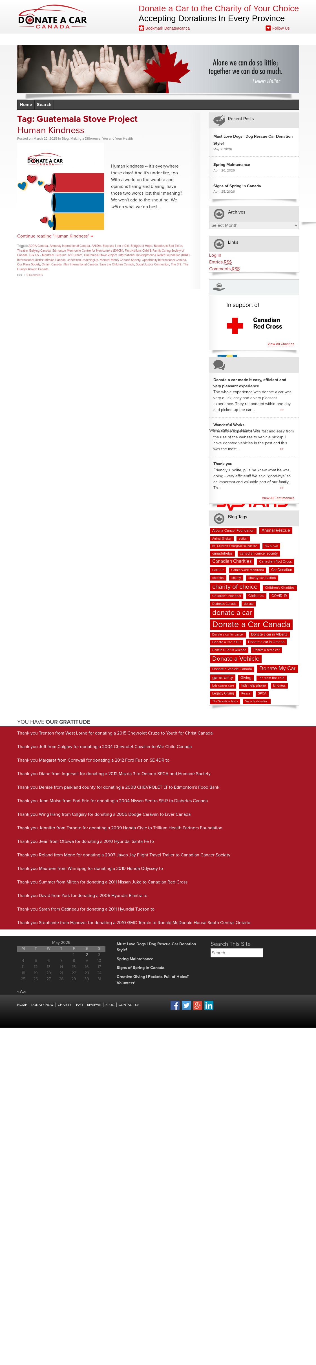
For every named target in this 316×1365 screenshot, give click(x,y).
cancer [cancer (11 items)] (218, 570)
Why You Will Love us (234, 430)
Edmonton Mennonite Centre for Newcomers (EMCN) (87, 250)
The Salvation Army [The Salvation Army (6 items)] (225, 701)
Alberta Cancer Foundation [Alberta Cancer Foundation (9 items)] (233, 531)
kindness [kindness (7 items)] (279, 685)
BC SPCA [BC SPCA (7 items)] (271, 546)
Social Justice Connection (152, 264)
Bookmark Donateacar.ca (164, 28)
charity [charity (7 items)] (236, 577)
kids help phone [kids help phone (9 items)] (253, 685)
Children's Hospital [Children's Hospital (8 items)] (226, 596)
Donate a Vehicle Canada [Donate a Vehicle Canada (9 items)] (232, 669)
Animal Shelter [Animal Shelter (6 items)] (221, 538)
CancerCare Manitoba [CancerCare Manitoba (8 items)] (247, 570)
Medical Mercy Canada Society (120, 259)
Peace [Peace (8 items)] (246, 693)
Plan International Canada (80, 264)
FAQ (172, 39)
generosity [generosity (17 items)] (222, 677)
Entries (220, 262)
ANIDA (96, 245)
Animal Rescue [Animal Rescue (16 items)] (276, 530)
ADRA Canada (38, 245)
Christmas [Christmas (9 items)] (256, 596)
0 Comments (34, 275)
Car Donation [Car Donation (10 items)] (281, 570)
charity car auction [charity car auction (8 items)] (262, 578)
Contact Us (271, 39)
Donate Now (73, 39)
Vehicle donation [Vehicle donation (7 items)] (256, 701)
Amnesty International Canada (70, 245)
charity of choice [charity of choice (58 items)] (235, 587)
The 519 (176, 264)
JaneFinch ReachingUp (82, 259)
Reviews (145, 39)
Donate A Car (53, 16)
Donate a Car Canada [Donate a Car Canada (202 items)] (251, 625)
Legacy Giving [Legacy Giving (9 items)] (223, 693)
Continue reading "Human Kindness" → (55, 236)
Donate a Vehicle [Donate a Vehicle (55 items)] (235, 659)
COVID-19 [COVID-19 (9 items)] (279, 596)
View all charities (281, 344)
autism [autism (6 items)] (243, 538)
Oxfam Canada (52, 264)
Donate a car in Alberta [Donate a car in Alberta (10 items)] (269, 634)
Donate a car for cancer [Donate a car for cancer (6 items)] (228, 634)
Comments (224, 269)
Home (39, 39)
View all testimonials (278, 498)
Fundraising (230, 39)
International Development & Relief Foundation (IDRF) (154, 255)
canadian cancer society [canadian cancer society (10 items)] (259, 553)
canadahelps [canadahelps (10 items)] (222, 553)
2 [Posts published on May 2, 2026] (87, 955)
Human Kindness (50, 130)
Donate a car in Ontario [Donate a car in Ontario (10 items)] (266, 642)
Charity (65, 1005)
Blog (197, 39)
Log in (215, 255)
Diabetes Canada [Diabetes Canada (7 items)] (224, 603)
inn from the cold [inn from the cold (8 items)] (271, 678)
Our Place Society (28, 264)
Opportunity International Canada (164, 259)
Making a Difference (85, 138)
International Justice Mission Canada (41, 259)
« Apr (21, 991)
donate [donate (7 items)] (248, 603)
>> (282, 410)
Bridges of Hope (141, 245)
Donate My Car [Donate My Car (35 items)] (277, 668)
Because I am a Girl (116, 245)
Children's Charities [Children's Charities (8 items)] (280, 588)
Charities (111, 39)
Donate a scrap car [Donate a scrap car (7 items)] (266, 650)
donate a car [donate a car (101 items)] (232, 612)
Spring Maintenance (231, 165)
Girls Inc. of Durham (69, 255)
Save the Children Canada (117, 264)
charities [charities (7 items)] (218, 577)
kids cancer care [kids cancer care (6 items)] (223, 685)
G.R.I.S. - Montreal (41, 255)
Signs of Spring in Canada (237, 186)
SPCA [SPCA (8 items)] (262, 693)
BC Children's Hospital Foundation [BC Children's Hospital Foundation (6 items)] (234, 546)
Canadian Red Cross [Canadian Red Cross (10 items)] (275, 562)
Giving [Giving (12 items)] (245, 678)
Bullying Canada (40, 250)
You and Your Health (117, 138)
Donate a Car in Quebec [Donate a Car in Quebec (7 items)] (229, 650)
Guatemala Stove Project (100, 255)
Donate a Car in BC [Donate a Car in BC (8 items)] (226, 642)
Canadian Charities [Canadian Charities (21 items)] (232, 561)
